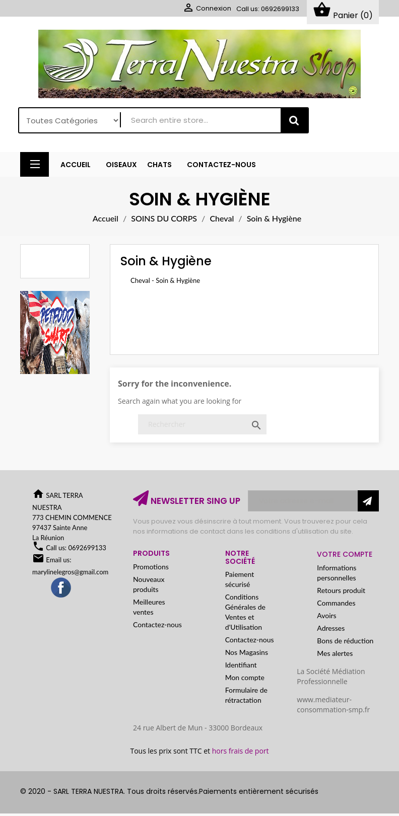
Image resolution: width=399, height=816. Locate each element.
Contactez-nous (157, 627)
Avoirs (326, 618)
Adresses (331, 630)
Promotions (151, 569)
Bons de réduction (345, 643)
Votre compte (344, 557)
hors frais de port (240, 753)
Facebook (61, 590)
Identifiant (241, 667)
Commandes (336, 605)
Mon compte (244, 680)
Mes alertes (335, 655)
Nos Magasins (246, 654)
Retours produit (341, 592)
